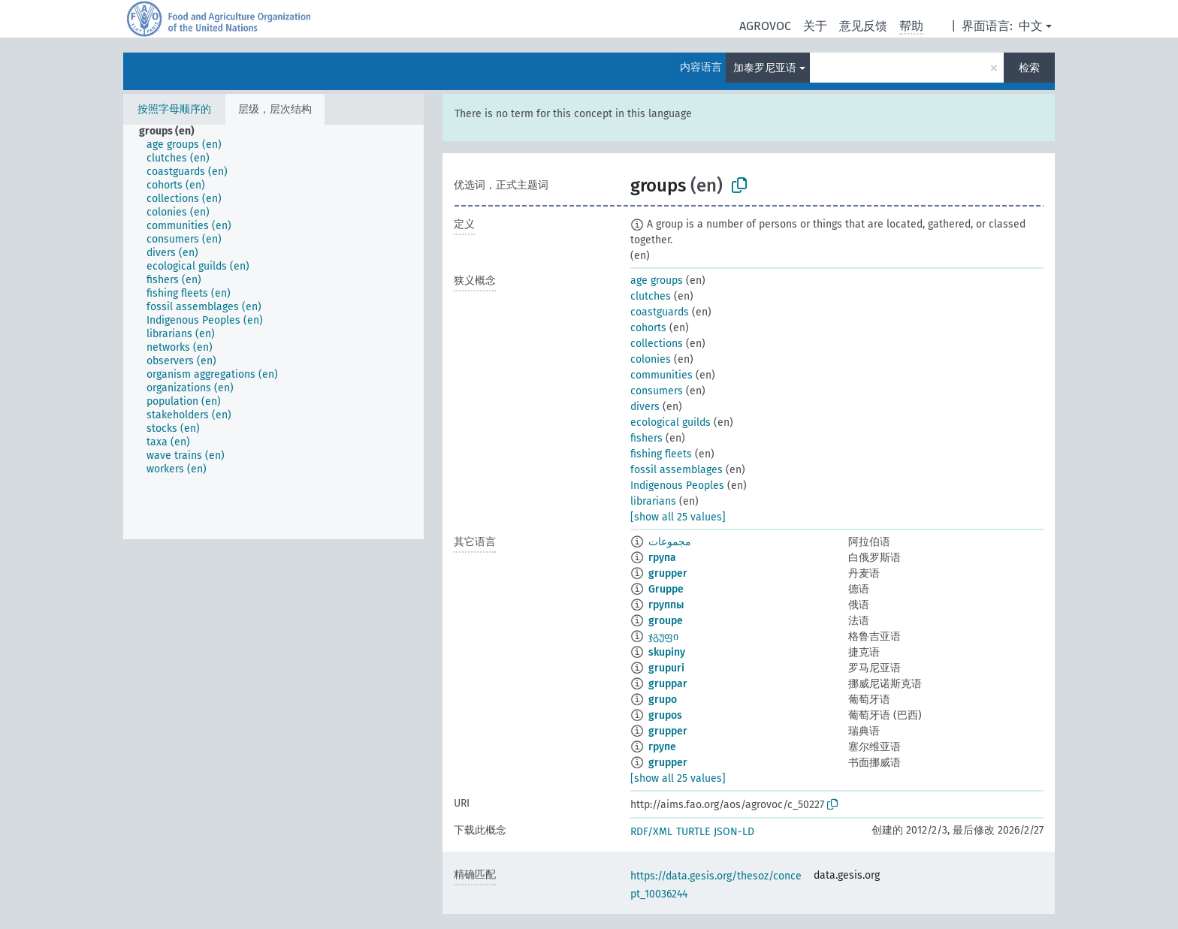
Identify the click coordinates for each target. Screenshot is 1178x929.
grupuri (666, 668)
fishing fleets (661, 454)
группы (666, 605)
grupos (665, 715)
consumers (656, 391)
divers (645, 406)
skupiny (666, 652)
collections (656, 343)
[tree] (273, 332)
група (662, 557)
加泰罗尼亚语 (764, 68)
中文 (1031, 26)
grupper (667, 573)
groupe (665, 620)
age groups (656, 280)
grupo (662, 699)
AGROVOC (765, 26)
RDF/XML (651, 831)
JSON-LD (734, 831)
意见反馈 (863, 26)
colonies (650, 359)
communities (661, 375)
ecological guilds (670, 422)
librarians (653, 501)
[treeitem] (173, 131)
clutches (650, 296)
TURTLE (693, 831)
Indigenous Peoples (677, 485)
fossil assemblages (676, 469)
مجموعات (669, 541)
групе (662, 746)
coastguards (659, 312)
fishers (646, 438)
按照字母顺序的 (174, 109)
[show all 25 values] (678, 517)
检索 (1029, 68)
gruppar (667, 683)
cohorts (648, 327)
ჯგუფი (663, 636)
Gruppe (666, 589)
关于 (815, 26)
